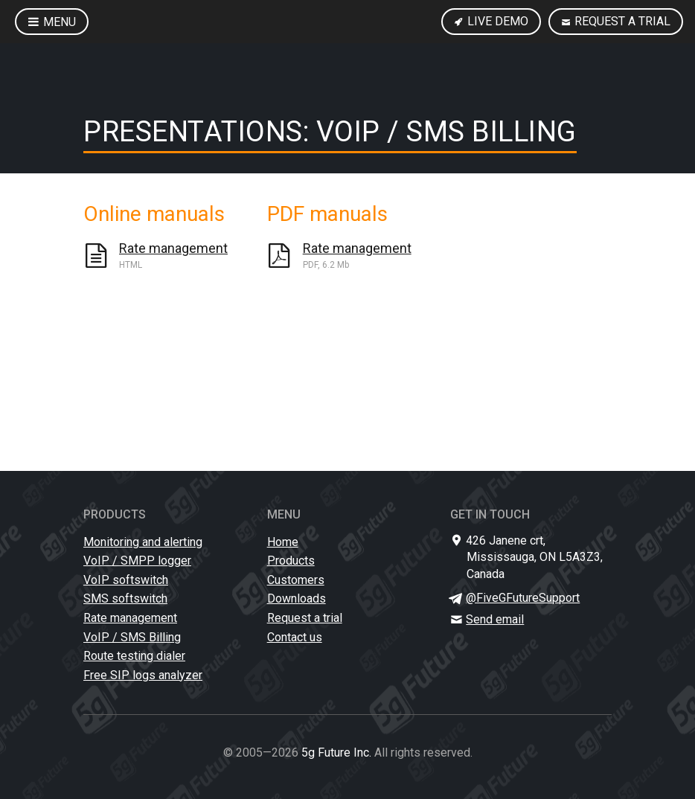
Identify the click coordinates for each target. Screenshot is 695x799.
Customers (295, 580)
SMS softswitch (125, 598)
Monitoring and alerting (142, 542)
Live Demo (491, 21)
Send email (495, 619)
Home (282, 542)
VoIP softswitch (125, 580)
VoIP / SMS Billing (132, 637)
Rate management (130, 618)
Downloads (296, 598)
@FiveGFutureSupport (523, 598)
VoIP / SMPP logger (137, 560)
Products (291, 560)
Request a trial (615, 21)
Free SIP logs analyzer (142, 675)
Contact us (294, 637)
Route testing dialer (134, 656)
